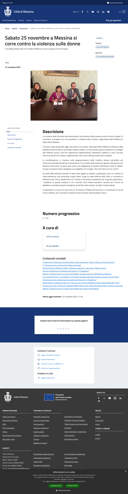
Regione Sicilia (8, 2)
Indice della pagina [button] (14, 128)
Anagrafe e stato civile (41, 416)
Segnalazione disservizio (42, 458)
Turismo (36, 439)
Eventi (97, 438)
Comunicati (24, 28)
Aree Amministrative (10, 420)
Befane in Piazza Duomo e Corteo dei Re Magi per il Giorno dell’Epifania (71, 288)
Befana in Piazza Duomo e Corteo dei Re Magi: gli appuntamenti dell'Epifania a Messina (77, 274)
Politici (5, 432)
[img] (29, 128)
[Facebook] (78, 11)
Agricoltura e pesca (71, 439)
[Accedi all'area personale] (114, 2)
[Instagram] (94, 11)
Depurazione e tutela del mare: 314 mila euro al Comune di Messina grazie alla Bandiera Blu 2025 (81, 282)
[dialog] (64, 481)
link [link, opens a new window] (84, 481)
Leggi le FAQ (37, 461)
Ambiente (67, 428)
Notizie (97, 416)
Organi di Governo (9, 416)
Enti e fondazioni (8, 428)
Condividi (100, 38)
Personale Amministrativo (12, 435)
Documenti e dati (9, 439)
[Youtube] (89, 11)
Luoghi (97, 434)
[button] (64, 490)
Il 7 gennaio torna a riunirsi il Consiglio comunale (62, 265)
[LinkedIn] (99, 11)
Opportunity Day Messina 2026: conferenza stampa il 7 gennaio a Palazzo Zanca (74, 268)
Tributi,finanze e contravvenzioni (76, 424)
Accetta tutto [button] (56, 486)
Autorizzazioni (69, 435)
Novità (14, 28)
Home (7, 28)
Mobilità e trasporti (40, 443)
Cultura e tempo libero (41, 420)
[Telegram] (104, 11)
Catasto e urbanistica (41, 435)
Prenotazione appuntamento (43, 454)
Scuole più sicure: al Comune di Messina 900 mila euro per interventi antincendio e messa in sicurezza (83, 285)
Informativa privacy (71, 461)
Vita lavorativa (38, 424)
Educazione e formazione (73, 416)
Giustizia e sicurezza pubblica (74, 420)
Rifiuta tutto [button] (72, 486)
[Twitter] (83, 11)
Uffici (4, 424)
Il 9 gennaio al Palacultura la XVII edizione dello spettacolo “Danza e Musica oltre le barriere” (79, 262)
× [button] (125, 471)
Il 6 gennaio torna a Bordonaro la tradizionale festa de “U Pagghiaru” (70, 279)
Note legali (68, 465)
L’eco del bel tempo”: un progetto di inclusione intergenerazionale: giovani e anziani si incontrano (81, 277)
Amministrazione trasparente (74, 454)
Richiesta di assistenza (41, 465)
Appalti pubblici (38, 432)
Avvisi (97, 424)
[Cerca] (122, 11)
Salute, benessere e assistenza (75, 431)
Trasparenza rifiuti (70, 458)
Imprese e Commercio (41, 428)
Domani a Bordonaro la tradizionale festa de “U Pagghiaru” (66, 271)
